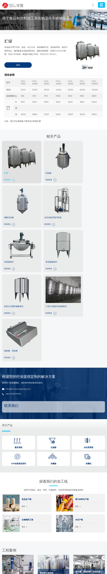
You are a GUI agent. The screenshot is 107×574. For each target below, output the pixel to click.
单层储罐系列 (80, 209)
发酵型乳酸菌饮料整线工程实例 (52, 497)
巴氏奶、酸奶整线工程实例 (87, 498)
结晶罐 (42, 169)
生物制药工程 (27, 418)
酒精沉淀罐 (79, 169)
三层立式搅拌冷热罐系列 (49, 249)
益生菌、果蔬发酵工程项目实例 (88, 472)
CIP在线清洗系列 (43, 551)
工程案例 (91, 530)
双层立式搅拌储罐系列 (13, 249)
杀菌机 (38, 530)
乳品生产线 (26, 398)
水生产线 (79, 418)
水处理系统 (40, 546)
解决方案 (91, 526)
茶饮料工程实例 (46, 472)
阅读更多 (7, 176)
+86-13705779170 (13, 293)
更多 (23, 406)
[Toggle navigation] (101, 5)
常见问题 (91, 538)
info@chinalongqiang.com (18, 288)
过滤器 (38, 542)
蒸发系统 (39, 538)
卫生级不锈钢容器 (43, 534)
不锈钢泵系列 (41, 555)
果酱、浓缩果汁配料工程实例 (16, 500)
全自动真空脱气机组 (12, 209)
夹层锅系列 (44, 209)
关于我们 (91, 534)
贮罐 (6, 169)
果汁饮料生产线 (82, 398)
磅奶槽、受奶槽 (81, 249)
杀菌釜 (38, 526)
